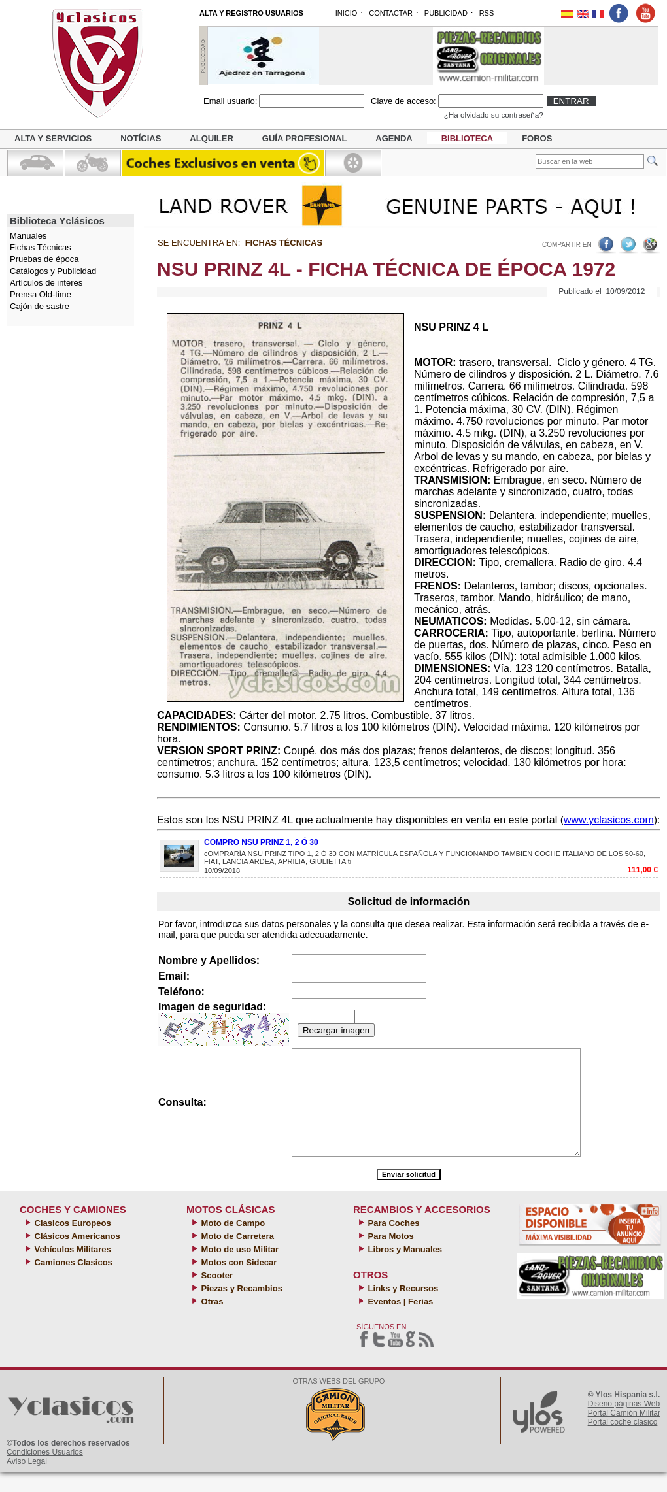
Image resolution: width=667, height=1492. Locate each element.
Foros (537, 138)
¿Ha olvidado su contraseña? (493, 114)
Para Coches (392, 1243)
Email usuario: (230, 101)
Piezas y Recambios (240, 1308)
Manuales (28, 235)
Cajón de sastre (39, 306)
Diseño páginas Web (624, 1423)
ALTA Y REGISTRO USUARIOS (251, 13)
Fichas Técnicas (40, 247)
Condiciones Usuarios (45, 1471)
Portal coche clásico (623, 1441)
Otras (211, 1321)
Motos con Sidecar (238, 1282)
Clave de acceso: (403, 101)
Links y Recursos (402, 1308)
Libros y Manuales (404, 1269)
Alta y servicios (53, 138)
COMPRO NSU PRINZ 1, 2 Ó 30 (261, 842)
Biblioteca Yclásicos (57, 220)
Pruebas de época (44, 259)
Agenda (393, 138)
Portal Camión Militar (624, 1432)
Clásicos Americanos (76, 1256)
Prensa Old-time (40, 294)
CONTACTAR (391, 13)
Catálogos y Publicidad (53, 271)
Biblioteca (467, 138)
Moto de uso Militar (239, 1269)
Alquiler (211, 138)
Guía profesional (304, 138)
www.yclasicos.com (609, 819)
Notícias (140, 138)
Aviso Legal (27, 1480)
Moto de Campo (232, 1243)
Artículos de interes (46, 283)
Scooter (216, 1295)
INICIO (346, 13)
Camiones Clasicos (72, 1282)
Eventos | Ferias (399, 1321)
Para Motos (390, 1256)
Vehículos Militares (71, 1269)
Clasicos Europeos (71, 1243)
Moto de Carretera (236, 1256)
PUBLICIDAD (446, 13)
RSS (486, 13)
